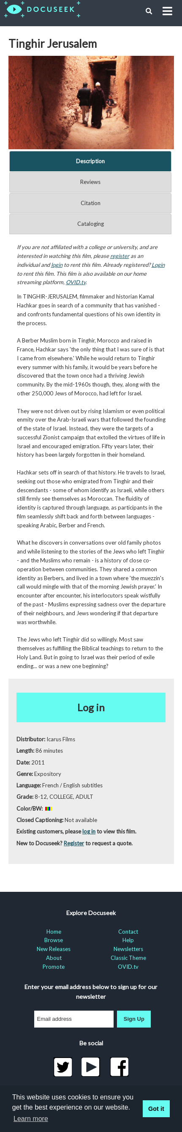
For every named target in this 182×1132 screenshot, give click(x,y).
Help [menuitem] (128, 940)
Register (74, 843)
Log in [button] (91, 707)
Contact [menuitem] (128, 931)
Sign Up (134, 1019)
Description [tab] (90, 161)
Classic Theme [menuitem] (128, 957)
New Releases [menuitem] (54, 949)
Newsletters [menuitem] (128, 949)
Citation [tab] (91, 203)
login (56, 264)
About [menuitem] (54, 957)
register (119, 255)
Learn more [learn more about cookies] (31, 1118)
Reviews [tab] (90, 181)
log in (88, 831)
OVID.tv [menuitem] (128, 966)
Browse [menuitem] (53, 940)
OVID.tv (76, 282)
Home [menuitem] (53, 931)
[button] (149, 11)
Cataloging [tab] (90, 223)
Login (158, 264)
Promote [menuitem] (54, 966)
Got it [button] (156, 1108)
